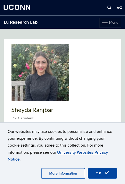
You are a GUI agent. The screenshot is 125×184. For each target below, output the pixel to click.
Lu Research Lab (21, 22)
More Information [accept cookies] (63, 173)
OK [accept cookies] (102, 173)
